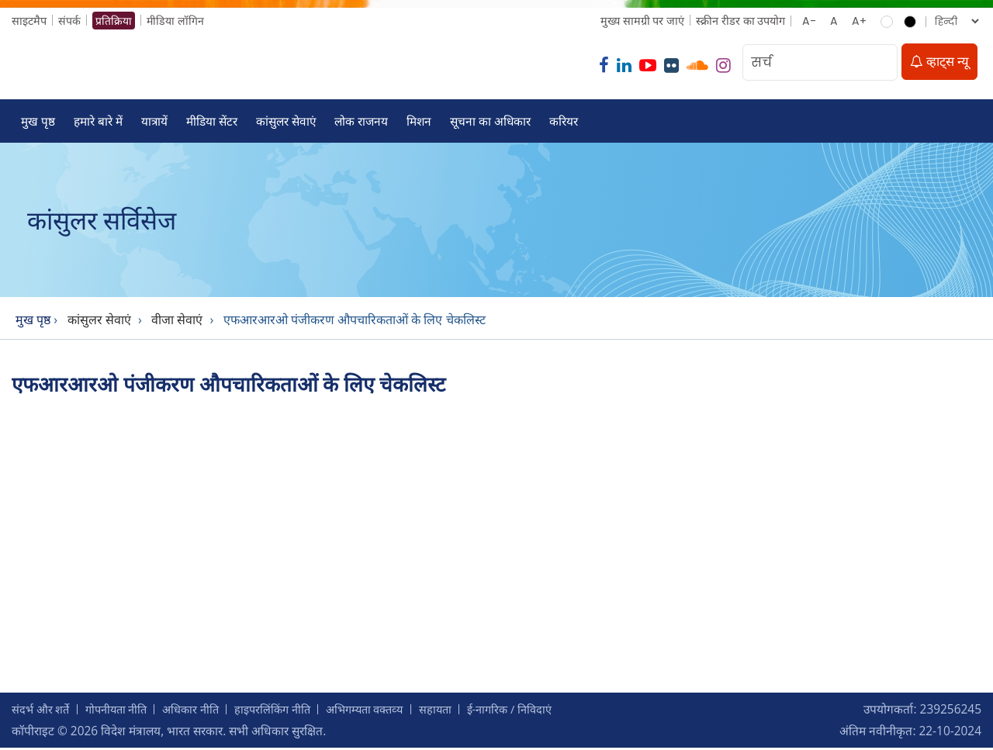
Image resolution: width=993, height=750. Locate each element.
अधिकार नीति (202, 711)
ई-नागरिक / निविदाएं (540, 711)
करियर (566, 122)
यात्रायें (154, 122)
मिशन (421, 122)
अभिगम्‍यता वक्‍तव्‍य (387, 711)
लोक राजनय (362, 122)
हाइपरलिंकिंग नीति (289, 711)
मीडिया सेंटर (212, 122)
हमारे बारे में (98, 122)
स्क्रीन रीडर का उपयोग (739, 20)
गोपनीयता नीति (123, 711)
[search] (881, 63)
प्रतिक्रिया (113, 20)
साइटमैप (29, 20)
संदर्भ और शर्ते (43, 711)
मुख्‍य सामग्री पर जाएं (641, 20)
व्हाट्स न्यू (939, 62)
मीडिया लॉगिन (176, 20)
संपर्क (69, 20)
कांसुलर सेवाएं (287, 122)
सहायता (462, 711)
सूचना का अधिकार (493, 122)
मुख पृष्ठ (38, 122)
